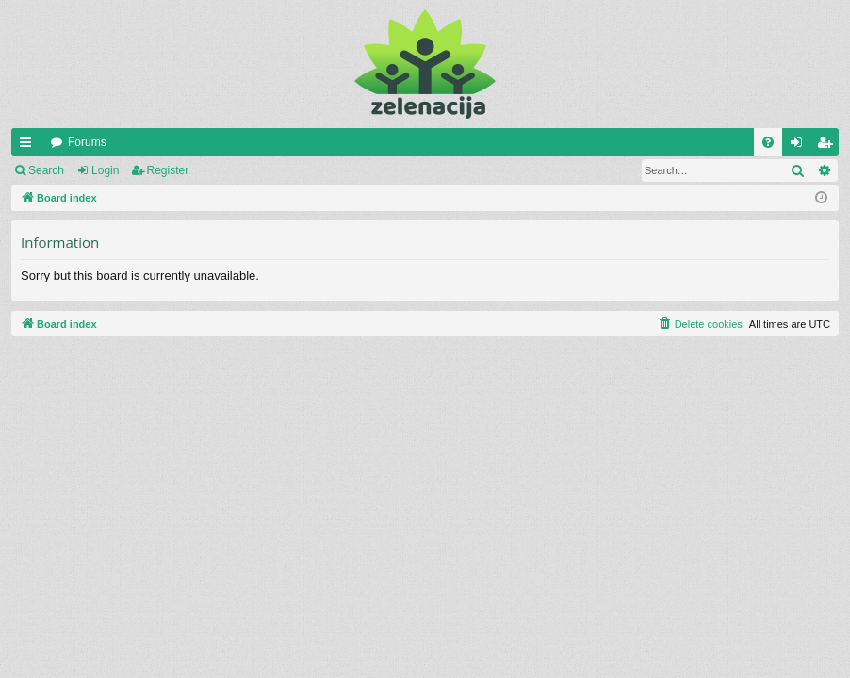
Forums (87, 142)
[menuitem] (768, 142)
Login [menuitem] (800, 146)
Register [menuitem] (829, 146)
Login (105, 170)
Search (46, 170)
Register (168, 170)
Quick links (29, 146)
